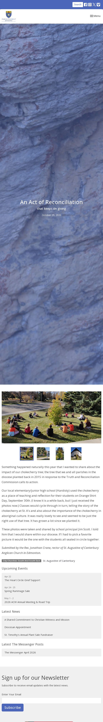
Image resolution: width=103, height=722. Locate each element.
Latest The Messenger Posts (22, 644)
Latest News (11, 611)
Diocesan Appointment (17, 627)
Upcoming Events (15, 568)
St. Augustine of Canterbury (59, 560)
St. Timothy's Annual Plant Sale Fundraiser (28, 634)
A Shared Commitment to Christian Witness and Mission (36, 619)
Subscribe (12, 707)
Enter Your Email (11, 694)
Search (77, 4)
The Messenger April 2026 (20, 652)
